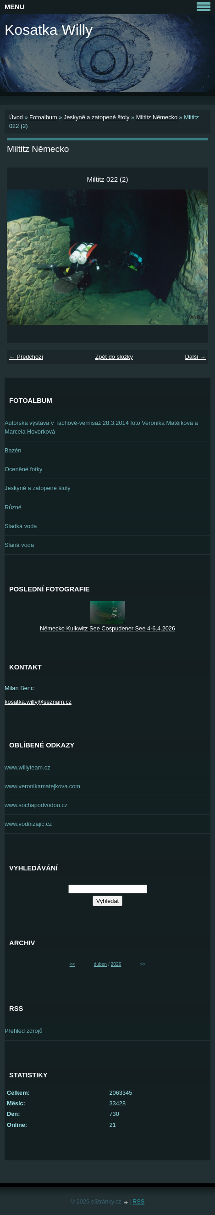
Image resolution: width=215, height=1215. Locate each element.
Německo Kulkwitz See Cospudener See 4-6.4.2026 (107, 628)
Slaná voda (19, 544)
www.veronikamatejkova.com (42, 786)
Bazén (13, 450)
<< (72, 964)
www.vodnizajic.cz (28, 823)
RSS (138, 1201)
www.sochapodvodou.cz (36, 805)
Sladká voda (21, 526)
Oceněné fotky (24, 469)
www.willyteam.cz (27, 767)
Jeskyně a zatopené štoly (97, 117)
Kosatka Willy (49, 30)
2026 (116, 964)
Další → (195, 356)
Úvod (16, 117)
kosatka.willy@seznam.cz (38, 701)
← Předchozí (26, 356)
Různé (13, 507)
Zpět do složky (114, 356)
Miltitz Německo (156, 117)
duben (100, 964)
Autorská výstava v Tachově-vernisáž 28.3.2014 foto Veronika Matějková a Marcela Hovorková (101, 427)
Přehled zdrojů (24, 1030)
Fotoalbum (43, 117)
